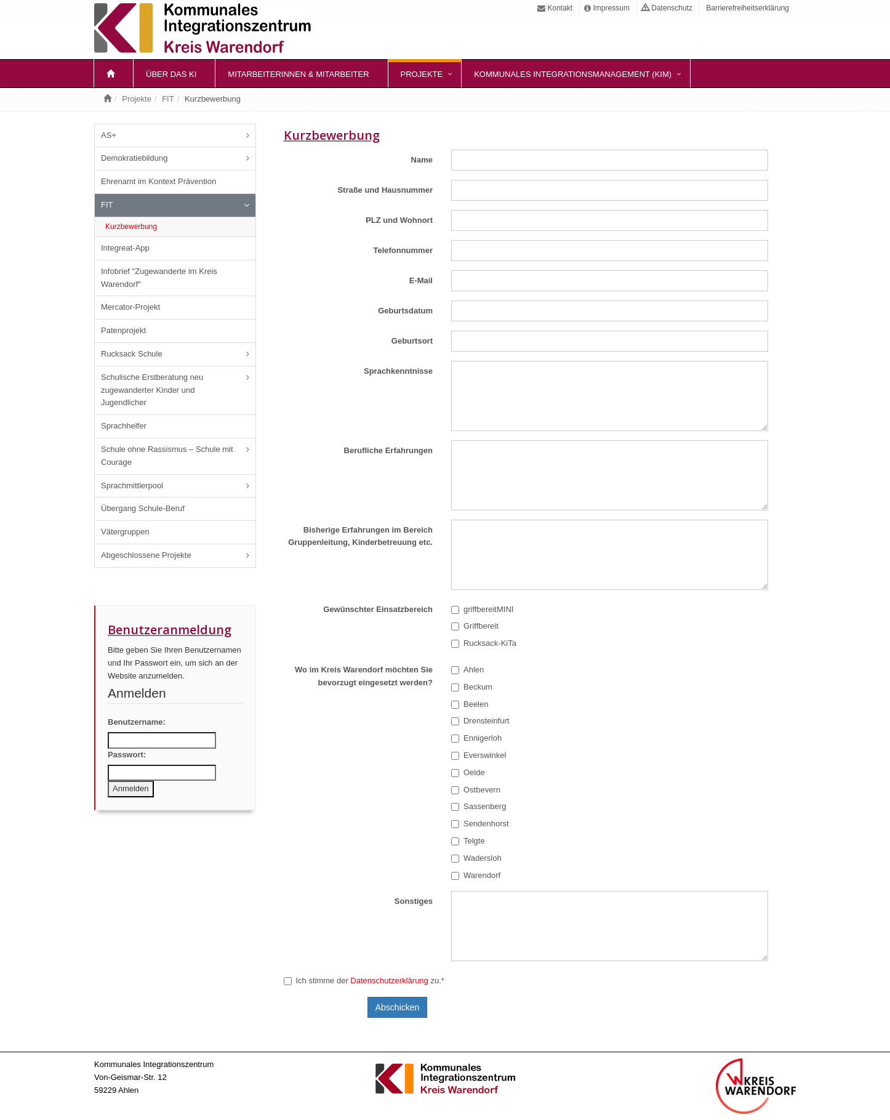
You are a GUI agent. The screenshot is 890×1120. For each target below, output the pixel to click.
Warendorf (475, 875)
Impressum (607, 8)
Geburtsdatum (405, 310)
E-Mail (421, 280)
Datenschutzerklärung (389, 980)
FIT (168, 98)
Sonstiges (414, 901)
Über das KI (171, 74)
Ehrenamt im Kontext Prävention (158, 181)
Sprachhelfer (123, 425)
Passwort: (127, 754)
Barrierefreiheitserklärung (746, 8)
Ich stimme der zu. (364, 980)
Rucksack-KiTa (483, 643)
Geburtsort (412, 340)
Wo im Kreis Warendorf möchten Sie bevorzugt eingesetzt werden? (364, 676)
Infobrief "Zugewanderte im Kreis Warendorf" (159, 278)
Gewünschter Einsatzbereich (378, 609)
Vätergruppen (125, 531)
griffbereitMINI (482, 609)
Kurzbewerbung (131, 226)
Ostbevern (475, 789)
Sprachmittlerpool (132, 485)
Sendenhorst (480, 823)
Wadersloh (476, 858)
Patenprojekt (123, 330)
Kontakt (554, 8)
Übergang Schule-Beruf (143, 508)
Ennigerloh (476, 738)
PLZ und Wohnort (399, 220)
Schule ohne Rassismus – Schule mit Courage (167, 456)
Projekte (422, 74)
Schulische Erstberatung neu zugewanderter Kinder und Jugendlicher (152, 390)
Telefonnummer (403, 250)
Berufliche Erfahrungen (388, 450)
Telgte (468, 840)
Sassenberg (478, 806)
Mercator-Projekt (130, 307)
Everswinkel (478, 755)
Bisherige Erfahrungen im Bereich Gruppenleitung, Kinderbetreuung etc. (360, 536)
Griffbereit (475, 626)
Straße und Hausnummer (385, 190)
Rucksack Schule (131, 353)
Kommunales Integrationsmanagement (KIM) (573, 74)
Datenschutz (666, 8)
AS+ (108, 135)
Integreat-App (125, 247)
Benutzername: (137, 722)
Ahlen (467, 669)
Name (422, 159)
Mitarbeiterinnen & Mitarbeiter (298, 74)
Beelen (469, 704)
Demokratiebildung (134, 158)
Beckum (471, 686)
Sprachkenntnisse (398, 371)
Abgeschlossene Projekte (146, 555)
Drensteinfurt (480, 720)
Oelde (468, 772)
